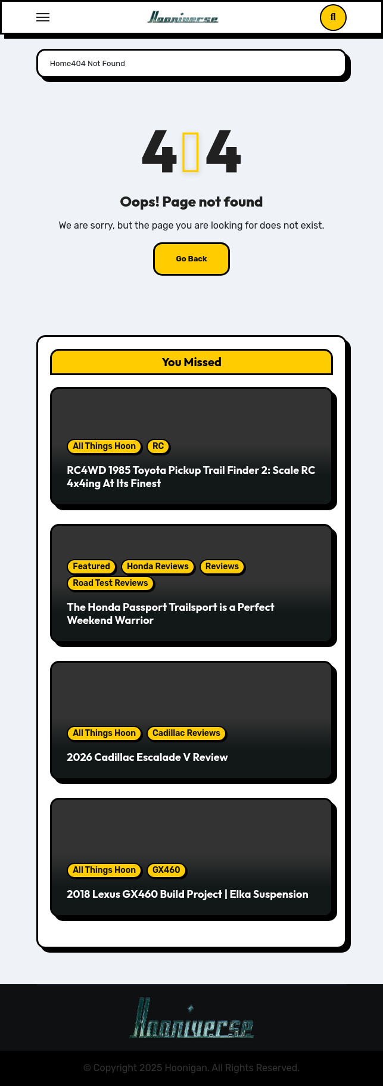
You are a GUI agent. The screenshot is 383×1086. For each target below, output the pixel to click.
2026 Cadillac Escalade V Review (147, 757)
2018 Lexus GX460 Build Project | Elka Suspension (187, 894)
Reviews (222, 566)
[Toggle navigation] (42, 17)
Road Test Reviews (110, 583)
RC (158, 446)
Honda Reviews (158, 566)
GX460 (166, 870)
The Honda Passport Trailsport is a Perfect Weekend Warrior (170, 613)
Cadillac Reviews (186, 733)
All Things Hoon (104, 446)
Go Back (191, 258)
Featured (91, 566)
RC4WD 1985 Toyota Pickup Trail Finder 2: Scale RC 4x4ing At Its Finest (191, 476)
